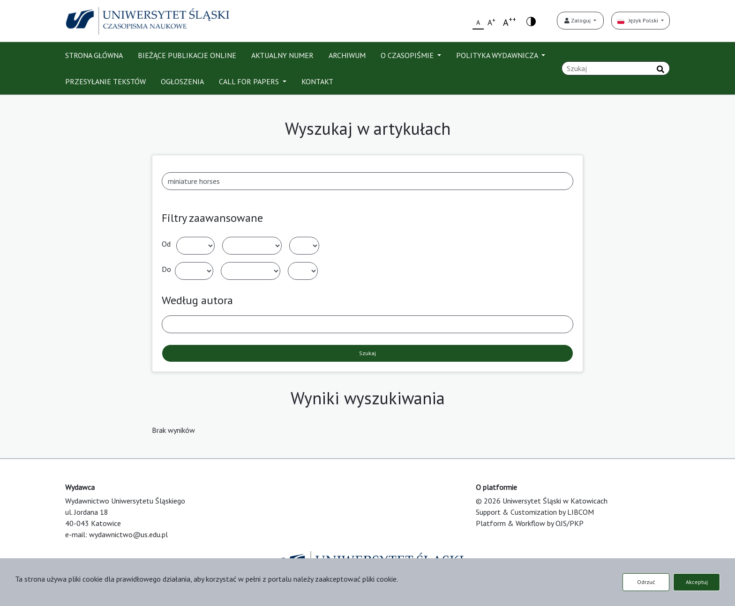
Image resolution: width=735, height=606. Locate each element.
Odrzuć (646, 581)
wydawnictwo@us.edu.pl (128, 534)
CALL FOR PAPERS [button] (250, 81)
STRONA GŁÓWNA (94, 55)
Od (166, 243)
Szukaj (367, 353)
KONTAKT (317, 81)
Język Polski (638, 20)
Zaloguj (578, 20)
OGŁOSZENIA (182, 81)
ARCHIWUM (347, 55)
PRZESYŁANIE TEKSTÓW (105, 81)
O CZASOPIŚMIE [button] (408, 55)
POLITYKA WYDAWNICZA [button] (498, 55)
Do (166, 269)
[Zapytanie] (615, 68)
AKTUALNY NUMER (282, 55)
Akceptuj (697, 581)
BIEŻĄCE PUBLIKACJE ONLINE (187, 55)
